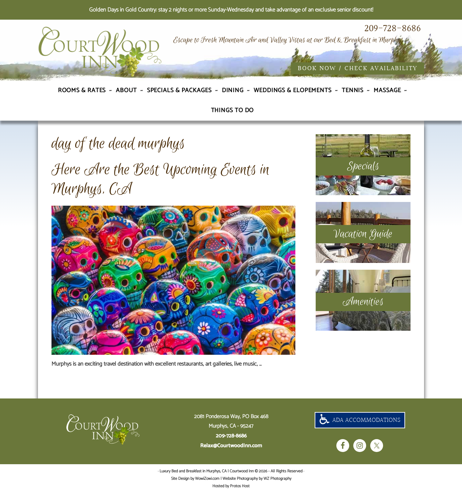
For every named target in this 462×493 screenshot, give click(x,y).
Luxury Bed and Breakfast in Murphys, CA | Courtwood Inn (112, 51)
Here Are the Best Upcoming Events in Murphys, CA (160, 179)
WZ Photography (277, 478)
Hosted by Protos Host (231, 486)
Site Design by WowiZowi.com (195, 478)
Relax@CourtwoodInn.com (231, 445)
